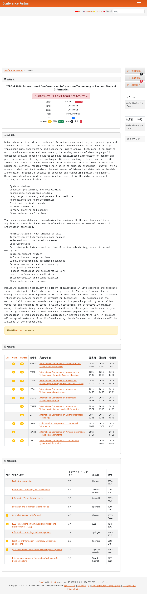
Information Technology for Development (31, 489)
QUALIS (23, 357)
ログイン (72, 96)
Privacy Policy (73, 589)
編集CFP (133, 85)
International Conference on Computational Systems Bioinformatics (59, 442)
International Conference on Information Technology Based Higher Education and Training (61, 382)
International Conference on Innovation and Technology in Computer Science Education (59, 373)
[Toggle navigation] (139, 4)
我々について (69, 585)
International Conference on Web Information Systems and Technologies (60, 365)
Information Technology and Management (31, 532)
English (89, 11)
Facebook (82, 585)
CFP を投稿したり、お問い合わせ (105, 585)
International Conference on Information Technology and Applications (58, 390)
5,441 (41, 582)
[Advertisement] (73, 40)
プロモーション (129, 585)
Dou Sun (19, 330)
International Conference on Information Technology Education (58, 399)
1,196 (53, 582)
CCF (8, 357)
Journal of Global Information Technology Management (37, 549)
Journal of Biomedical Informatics (27, 515)
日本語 (109, 11)
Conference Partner (13, 70)
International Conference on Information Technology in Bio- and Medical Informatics (58, 408)
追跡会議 (135, 72)
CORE (14, 357)
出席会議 (135, 79)
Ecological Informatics (22, 481)
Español (99, 11)
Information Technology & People (27, 498)
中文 (80, 11)
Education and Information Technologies (30, 506)
